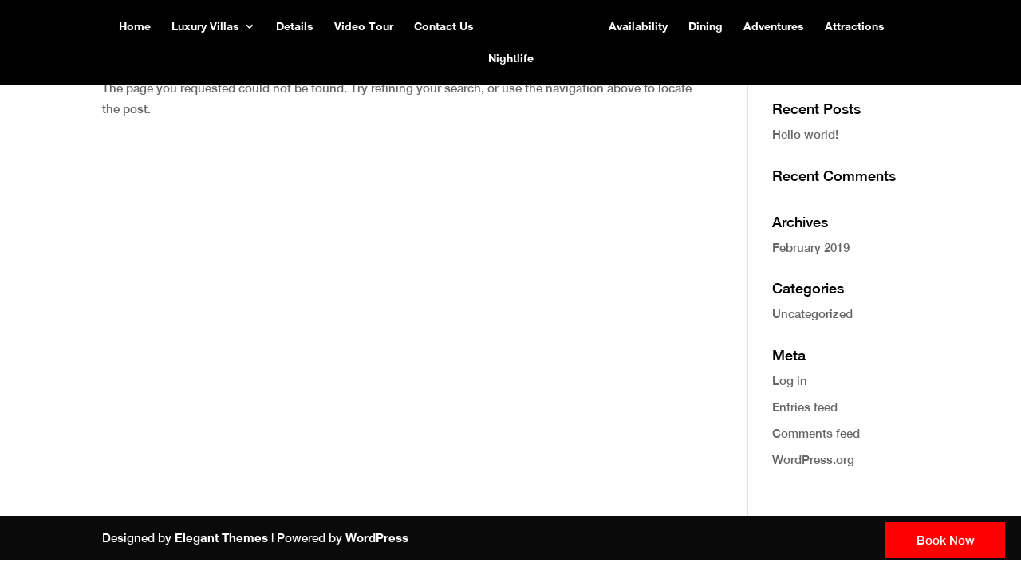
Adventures (773, 27)
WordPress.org (813, 459)
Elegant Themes (221, 537)
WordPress (376, 537)
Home (135, 27)
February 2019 (811, 247)
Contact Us (444, 27)
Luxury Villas (205, 27)
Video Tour (363, 27)
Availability (638, 27)
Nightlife (511, 59)
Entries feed (805, 407)
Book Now (946, 540)
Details (294, 27)
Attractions (855, 27)
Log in (789, 380)
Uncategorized (812, 313)
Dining (705, 27)
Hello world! (805, 134)
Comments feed (816, 433)
